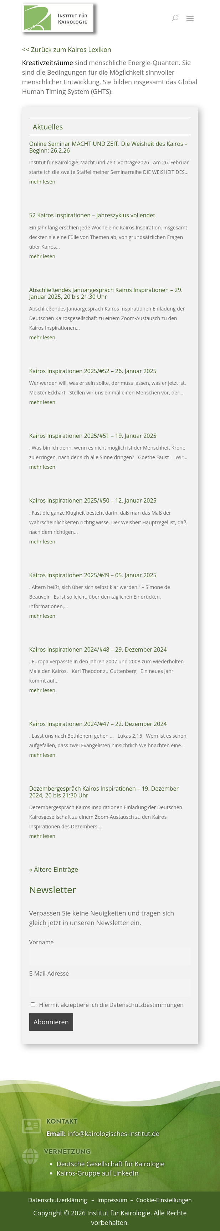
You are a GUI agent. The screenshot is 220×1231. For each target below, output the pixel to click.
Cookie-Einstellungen (164, 1200)
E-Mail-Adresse (49, 973)
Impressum (112, 1200)
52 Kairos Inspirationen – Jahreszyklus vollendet (92, 215)
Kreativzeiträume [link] (47, 62)
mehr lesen (42, 181)
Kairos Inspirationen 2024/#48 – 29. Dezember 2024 (98, 649)
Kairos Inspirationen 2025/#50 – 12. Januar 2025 (93, 500)
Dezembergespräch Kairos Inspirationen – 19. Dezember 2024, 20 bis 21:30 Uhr (104, 792)
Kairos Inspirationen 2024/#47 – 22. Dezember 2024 (98, 724)
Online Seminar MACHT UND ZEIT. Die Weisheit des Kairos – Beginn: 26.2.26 (108, 147)
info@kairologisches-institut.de (113, 1133)
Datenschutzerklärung (57, 1200)
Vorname (41, 942)
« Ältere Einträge (53, 869)
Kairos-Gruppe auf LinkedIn (98, 1173)
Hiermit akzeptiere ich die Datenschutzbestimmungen (107, 1005)
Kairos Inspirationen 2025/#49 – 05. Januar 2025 (93, 575)
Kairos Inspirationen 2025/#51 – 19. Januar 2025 (93, 436)
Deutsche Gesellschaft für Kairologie (111, 1164)
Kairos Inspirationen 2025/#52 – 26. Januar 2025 (93, 371)
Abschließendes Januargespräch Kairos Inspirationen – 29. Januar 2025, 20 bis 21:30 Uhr (106, 293)
